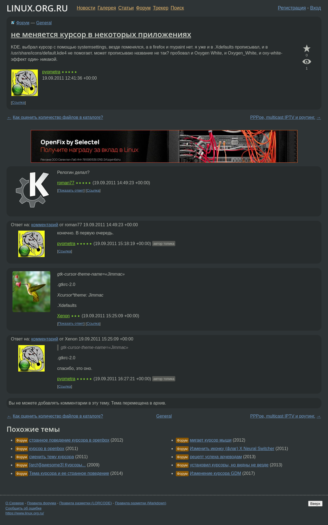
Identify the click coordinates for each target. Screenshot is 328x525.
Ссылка (18, 103)
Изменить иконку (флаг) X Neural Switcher (232, 448)
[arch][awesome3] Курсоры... (57, 465)
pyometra (51, 72)
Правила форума (41, 503)
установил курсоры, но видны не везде (229, 465)
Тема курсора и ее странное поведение (69, 473)
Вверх (315, 504)
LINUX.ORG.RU (37, 8)
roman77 (65, 182)
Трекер (160, 8)
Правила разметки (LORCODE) (85, 503)
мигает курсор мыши (210, 440)
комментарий (44, 224)
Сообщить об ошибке (23, 508)
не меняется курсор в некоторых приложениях (101, 34)
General (44, 22)
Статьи (126, 8)
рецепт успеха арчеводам (216, 456)
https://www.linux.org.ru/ (24, 513)
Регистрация (292, 8)
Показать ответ (71, 190)
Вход (315, 8)
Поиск (177, 8)
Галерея (107, 8)
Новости (86, 8)
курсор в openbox (46, 448)
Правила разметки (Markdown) (140, 503)
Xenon (63, 315)
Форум (143, 8)
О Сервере (14, 503)
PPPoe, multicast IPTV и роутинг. (282, 117)
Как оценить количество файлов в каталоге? (58, 117)
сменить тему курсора (51, 456)
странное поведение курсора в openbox (69, 440)
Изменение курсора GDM (215, 473)
